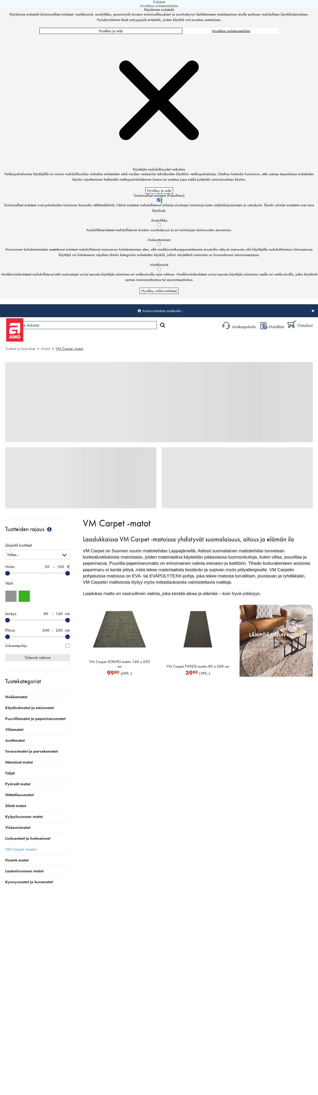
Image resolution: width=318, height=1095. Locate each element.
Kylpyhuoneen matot (24, 816)
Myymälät (87, 338)
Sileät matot (15, 805)
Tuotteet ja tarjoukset (48, 338)
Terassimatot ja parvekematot (31, 751)
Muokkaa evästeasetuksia (231, 30)
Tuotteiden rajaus (29, 529)
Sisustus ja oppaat (144, 338)
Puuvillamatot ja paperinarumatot (35, 718)
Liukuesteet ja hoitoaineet (27, 838)
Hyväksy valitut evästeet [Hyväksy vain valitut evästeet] (159, 290)
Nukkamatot (16, 697)
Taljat (10, 773)
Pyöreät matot (17, 784)
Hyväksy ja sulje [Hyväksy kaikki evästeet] (111, 30)
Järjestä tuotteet (18, 545)
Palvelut (114, 338)
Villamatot (14, 729)
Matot (45, 348)
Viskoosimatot (17, 827)
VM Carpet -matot (69, 348)
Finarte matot (16, 860)
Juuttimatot (15, 740)
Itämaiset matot (19, 762)
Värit (9, 583)
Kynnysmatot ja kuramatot (29, 882)
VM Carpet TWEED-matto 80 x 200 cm (198, 666)
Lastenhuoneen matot (24, 871)
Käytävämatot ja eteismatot (29, 707)
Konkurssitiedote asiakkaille (162, 310)
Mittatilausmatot (19, 794)
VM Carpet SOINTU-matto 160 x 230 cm (119, 664)
